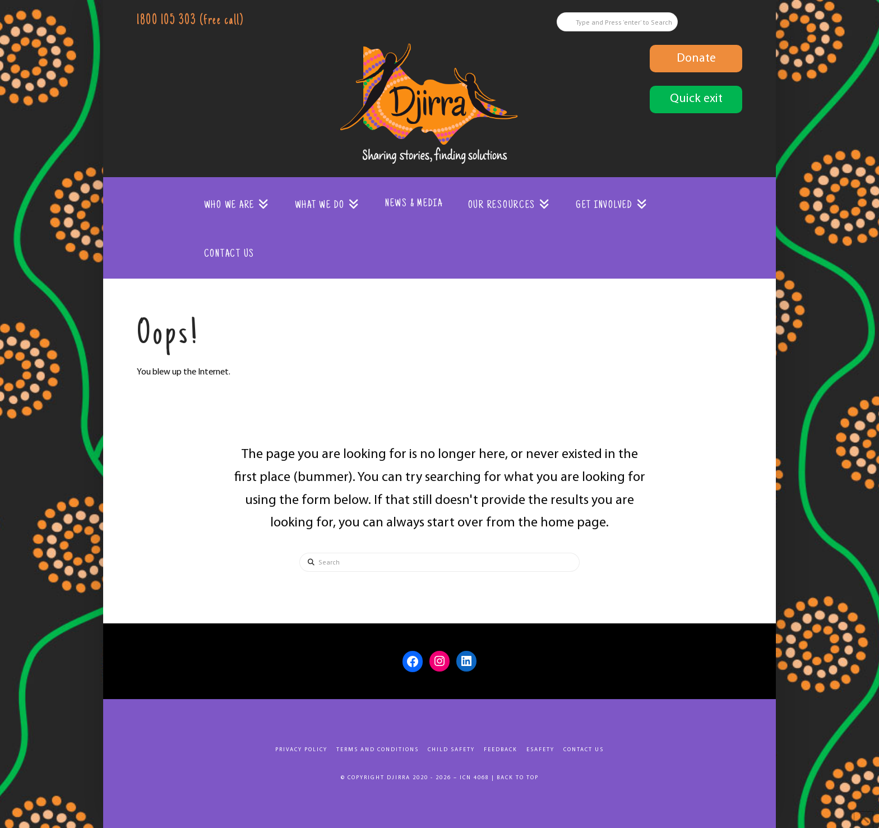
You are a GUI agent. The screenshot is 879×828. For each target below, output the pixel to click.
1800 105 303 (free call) (190, 21)
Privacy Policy (301, 750)
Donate (696, 58)
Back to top (518, 778)
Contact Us (583, 750)
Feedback (500, 750)
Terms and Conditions (377, 750)
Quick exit (696, 98)
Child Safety (451, 750)
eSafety (540, 750)
